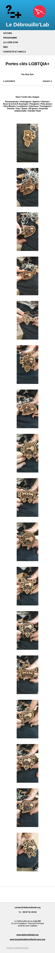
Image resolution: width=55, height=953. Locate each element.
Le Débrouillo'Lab (27, 21)
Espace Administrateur (17, 948)
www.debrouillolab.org (28, 935)
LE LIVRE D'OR (10, 42)
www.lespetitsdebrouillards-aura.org (27, 939)
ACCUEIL (7, 33)
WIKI (5, 47)
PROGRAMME (10, 38)
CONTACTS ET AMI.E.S (14, 52)
